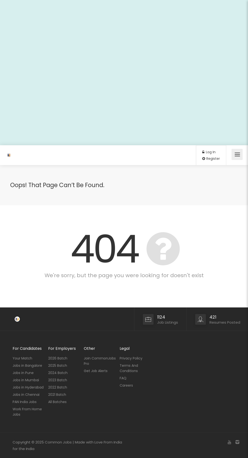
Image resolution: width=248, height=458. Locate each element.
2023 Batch (57, 380)
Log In (209, 152)
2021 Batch (57, 394)
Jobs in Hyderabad (28, 387)
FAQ (123, 378)
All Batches (57, 401)
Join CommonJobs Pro (100, 361)
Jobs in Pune (23, 372)
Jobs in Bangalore (27, 365)
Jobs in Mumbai (26, 380)
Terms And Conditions (129, 368)
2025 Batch (57, 365)
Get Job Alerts (96, 370)
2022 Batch (57, 387)
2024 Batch (58, 372)
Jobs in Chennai (26, 394)
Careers (126, 385)
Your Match (22, 358)
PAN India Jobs (25, 401)
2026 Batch (57, 358)
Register (211, 158)
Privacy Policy (131, 358)
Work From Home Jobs (27, 412)
